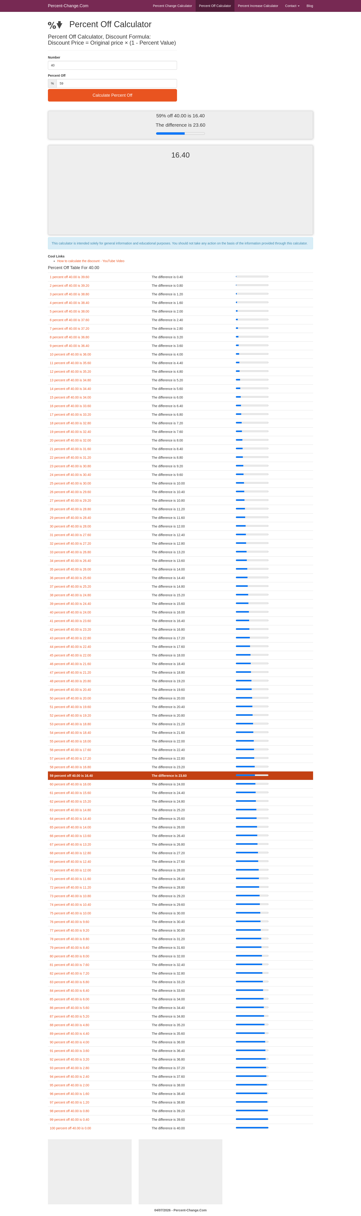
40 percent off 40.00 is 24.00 (70, 612)
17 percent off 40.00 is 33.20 (70, 414)
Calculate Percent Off (112, 95)
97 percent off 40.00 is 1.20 (69, 1102)
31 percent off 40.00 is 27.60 (70, 535)
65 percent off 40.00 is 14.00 (70, 827)
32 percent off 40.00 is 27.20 (70, 543)
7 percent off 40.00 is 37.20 (69, 328)
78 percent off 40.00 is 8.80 (69, 939)
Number (54, 57)
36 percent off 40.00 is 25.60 (70, 578)
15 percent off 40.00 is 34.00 (70, 397)
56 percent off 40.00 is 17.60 (70, 750)
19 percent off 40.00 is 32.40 (70, 432)
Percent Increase (258, 6)
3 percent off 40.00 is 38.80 (69, 294)
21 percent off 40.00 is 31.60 (70, 449)
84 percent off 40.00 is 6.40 (69, 990)
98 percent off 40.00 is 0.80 (69, 1111)
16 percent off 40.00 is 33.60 (70, 406)
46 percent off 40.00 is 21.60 (70, 664)
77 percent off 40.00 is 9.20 (69, 930)
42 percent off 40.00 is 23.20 (70, 629)
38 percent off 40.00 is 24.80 (70, 595)
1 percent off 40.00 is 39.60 (69, 277)
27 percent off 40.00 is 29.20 (70, 500)
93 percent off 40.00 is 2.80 (69, 1068)
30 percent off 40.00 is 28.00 (70, 526)
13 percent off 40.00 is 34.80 (70, 380)
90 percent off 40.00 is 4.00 (69, 1042)
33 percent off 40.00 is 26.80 (70, 552)
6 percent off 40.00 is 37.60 (69, 320)
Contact (292, 6)
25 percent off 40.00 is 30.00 (70, 483)
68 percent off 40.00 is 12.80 (70, 853)
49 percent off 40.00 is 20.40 (70, 690)
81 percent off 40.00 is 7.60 (69, 965)
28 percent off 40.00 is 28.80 (70, 509)
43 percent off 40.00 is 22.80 (70, 638)
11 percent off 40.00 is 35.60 (70, 363)
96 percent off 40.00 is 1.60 (69, 1094)
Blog (310, 6)
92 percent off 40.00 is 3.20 (69, 1059)
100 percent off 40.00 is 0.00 (70, 1128)
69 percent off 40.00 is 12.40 (70, 861)
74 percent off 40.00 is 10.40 (70, 904)
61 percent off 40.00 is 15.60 (70, 793)
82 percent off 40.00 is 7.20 (69, 973)
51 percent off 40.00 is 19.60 (70, 707)
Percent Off (215, 6)
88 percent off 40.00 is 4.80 (69, 1025)
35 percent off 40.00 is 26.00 (70, 569)
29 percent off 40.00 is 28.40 (70, 518)
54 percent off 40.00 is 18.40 (70, 733)
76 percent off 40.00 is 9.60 (69, 922)
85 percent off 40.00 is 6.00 (69, 999)
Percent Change (172, 6)
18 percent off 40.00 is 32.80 (70, 423)
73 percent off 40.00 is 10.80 (70, 896)
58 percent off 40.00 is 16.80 (70, 767)
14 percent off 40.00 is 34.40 (70, 389)
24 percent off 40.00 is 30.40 (70, 475)
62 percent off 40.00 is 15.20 (70, 801)
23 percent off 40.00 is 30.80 (70, 466)
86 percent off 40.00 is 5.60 (69, 1008)
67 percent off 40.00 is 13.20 (70, 844)
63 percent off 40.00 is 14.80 (70, 810)
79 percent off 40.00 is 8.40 (69, 947)
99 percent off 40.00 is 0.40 (69, 1119)
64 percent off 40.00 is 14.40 (70, 819)
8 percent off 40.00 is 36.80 (69, 337)
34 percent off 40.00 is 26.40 (70, 561)
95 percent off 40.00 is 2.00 (69, 1085)
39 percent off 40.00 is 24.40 (70, 604)
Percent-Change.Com (68, 5)
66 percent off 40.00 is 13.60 (70, 836)
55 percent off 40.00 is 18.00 (70, 741)
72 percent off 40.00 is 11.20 (70, 887)
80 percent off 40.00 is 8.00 (69, 956)
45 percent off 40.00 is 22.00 (70, 655)
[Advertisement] (180, 201)
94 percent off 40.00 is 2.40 (69, 1076)
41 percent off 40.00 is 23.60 (70, 621)
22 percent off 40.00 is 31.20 (70, 457)
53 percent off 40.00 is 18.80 (70, 724)
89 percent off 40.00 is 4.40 (69, 1033)
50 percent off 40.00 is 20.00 (70, 698)
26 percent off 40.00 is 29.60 (70, 492)
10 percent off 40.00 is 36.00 (70, 354)
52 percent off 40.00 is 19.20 (70, 715)
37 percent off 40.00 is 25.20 (70, 586)
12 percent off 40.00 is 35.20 (70, 371)
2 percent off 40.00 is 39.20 (69, 285)
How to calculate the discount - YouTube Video (90, 261)
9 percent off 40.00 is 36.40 (69, 346)
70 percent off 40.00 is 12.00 (70, 870)
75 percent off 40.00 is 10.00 (70, 913)
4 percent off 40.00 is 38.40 (69, 303)
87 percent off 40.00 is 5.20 (69, 1016)
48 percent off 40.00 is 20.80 (70, 681)
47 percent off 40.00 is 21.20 (70, 672)
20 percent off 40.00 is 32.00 (70, 440)
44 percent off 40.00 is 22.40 (70, 647)
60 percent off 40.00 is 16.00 (70, 784)
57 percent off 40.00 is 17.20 (70, 758)
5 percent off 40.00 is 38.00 (69, 311)
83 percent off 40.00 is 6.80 (69, 982)
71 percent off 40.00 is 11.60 (70, 879)
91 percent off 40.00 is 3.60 (69, 1051)
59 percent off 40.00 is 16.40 (71, 776)
